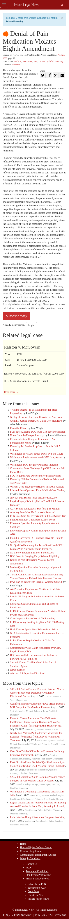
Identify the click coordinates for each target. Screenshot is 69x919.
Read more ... (11, 392)
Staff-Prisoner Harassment (36, 770)
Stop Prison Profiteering (38, 875)
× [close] (62, 18)
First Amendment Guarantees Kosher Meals (32, 519)
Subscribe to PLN (37, 884)
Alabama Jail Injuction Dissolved (27, 673)
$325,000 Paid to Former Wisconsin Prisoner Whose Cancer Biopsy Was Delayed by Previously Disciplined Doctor (37, 693)
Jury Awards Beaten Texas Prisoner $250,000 (33, 497)
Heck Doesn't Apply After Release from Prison (34, 629)
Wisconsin (16, 64)
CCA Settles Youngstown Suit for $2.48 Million (34, 508)
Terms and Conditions (37, 871)
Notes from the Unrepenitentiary (26, 435)
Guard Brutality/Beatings (27, 784)
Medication (27, 61)
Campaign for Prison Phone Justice (38, 854)
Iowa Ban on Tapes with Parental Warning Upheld (36, 582)
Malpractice (21, 700)
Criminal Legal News (31, 851)
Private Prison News (38, 898)
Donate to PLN (35, 895)
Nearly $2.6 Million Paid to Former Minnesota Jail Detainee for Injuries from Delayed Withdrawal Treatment (36, 737)
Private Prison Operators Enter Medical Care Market (37, 490)
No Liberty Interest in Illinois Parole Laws (32, 552)
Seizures (40, 729)
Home (23, 843)
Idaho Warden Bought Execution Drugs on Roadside (37, 817)
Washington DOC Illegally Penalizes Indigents (34, 464)
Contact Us (31, 864)
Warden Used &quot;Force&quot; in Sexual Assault (37, 486)
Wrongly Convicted (30, 858)
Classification (30, 810)
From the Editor (18, 428)
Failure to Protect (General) (49, 810)
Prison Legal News (26, 5)
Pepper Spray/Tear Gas (49, 784)
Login (31, 325)
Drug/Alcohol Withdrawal (29, 744)
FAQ (28, 867)
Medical (17, 61)
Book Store (33, 891)
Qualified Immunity (54, 61)
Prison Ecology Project (37, 878)
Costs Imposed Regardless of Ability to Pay (32, 618)
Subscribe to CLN (37, 887)
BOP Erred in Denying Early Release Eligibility (35, 556)
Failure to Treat (40, 711)
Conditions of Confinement (22, 799)
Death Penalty (42, 821)
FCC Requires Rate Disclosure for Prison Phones (35, 475)
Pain (35, 61)
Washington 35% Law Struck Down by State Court (36, 453)
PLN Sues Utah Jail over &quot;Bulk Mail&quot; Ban (38, 516)
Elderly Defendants (54, 759)
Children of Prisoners (29, 773)
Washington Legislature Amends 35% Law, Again (35, 457)
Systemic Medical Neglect (21, 711)
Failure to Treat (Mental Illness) (48, 799)
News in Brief (17, 669)
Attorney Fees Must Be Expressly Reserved (32, 512)
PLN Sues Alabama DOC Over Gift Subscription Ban (38, 431)
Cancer (42, 61)
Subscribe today (14, 21)
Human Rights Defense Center (36, 847)
